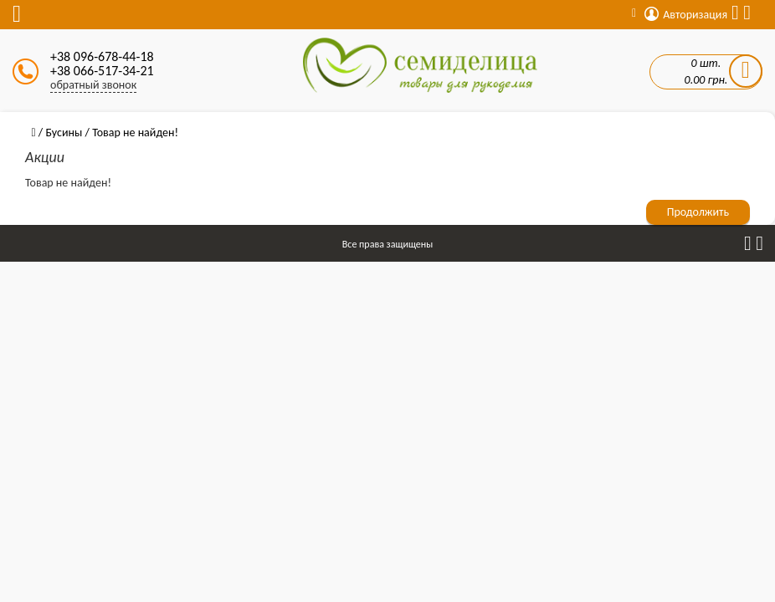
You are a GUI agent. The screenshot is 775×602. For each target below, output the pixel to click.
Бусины (63, 132)
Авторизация (685, 15)
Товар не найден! (135, 132)
